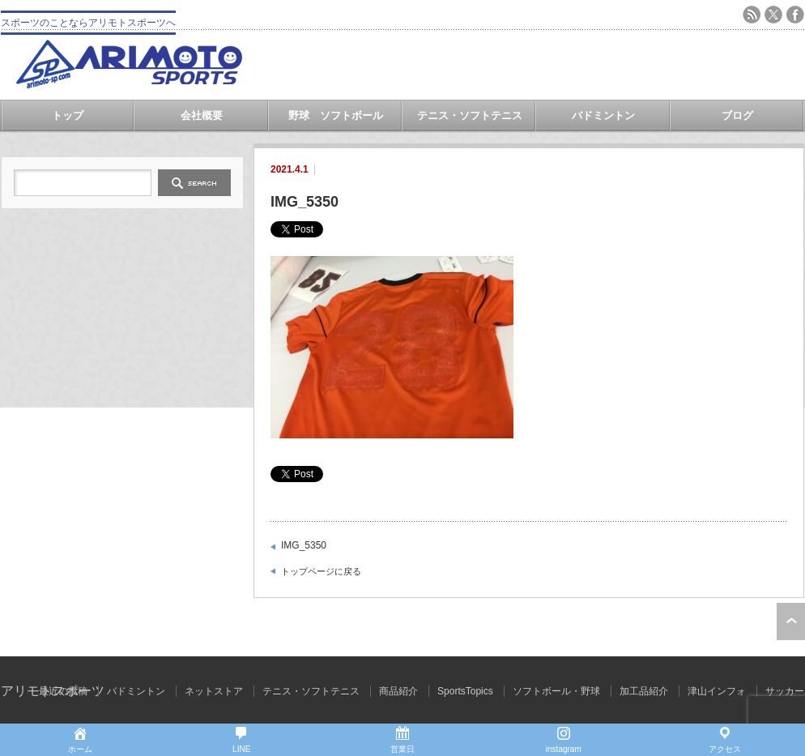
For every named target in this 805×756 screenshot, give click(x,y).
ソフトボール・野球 (556, 691)
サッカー (784, 691)
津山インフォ (717, 691)
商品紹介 (398, 691)
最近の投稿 (63, 691)
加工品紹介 (644, 691)
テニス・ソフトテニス (469, 115)
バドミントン (603, 115)
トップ (67, 115)
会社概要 (202, 115)
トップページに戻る (321, 571)
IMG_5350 (303, 545)
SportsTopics (465, 691)
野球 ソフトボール (335, 115)
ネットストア (214, 691)
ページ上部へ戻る (791, 621)
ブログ (737, 115)
